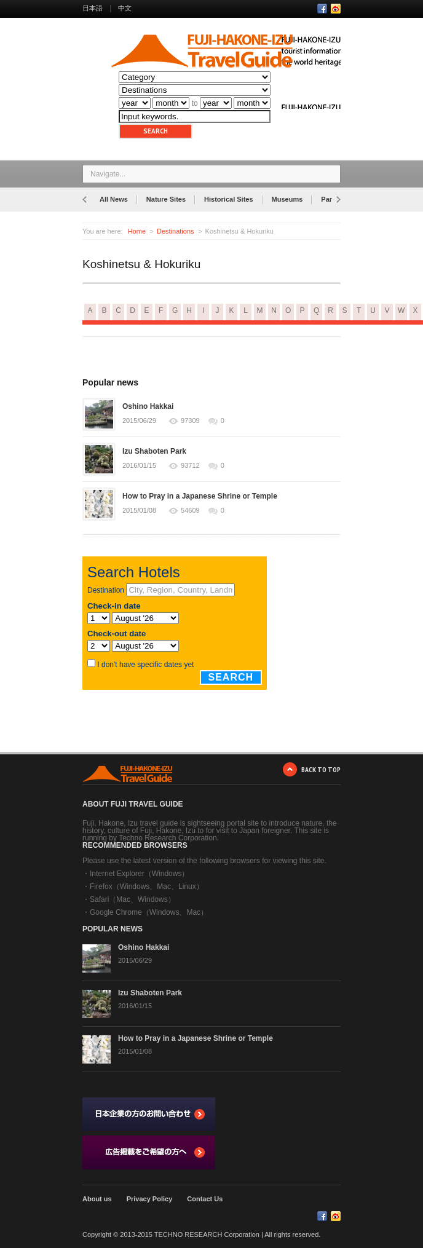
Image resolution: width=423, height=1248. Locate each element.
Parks (330, 199)
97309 (190, 420)
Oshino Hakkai (147, 406)
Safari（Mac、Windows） (132, 899)
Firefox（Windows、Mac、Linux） (147, 886)
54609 (190, 510)
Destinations (175, 231)
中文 (125, 8)
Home (137, 231)
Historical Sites (228, 199)
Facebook (322, 9)
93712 (190, 465)
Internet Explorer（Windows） (139, 873)
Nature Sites (166, 199)
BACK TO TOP (321, 769)
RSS (336, 9)
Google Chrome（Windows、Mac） (149, 912)
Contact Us (205, 1199)
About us (97, 1199)
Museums (287, 199)
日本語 (92, 8)
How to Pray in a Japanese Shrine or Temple (199, 496)
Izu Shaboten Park (154, 451)
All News (114, 199)
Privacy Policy (150, 1199)
